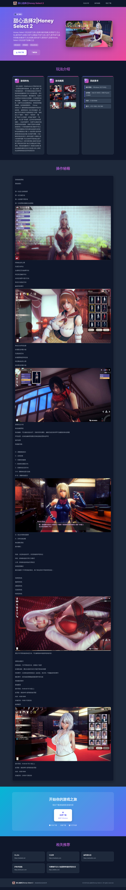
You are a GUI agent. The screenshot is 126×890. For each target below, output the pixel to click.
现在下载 (108, 3)
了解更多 (34, 52)
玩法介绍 (86, 3)
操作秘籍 (97, 3)
